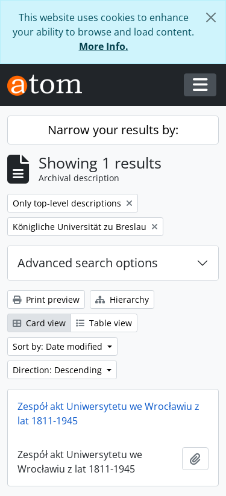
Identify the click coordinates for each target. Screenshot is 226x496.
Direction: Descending (58, 370)
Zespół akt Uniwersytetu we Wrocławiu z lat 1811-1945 (108, 413)
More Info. (103, 46)
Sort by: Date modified (59, 346)
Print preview (46, 299)
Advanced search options (87, 263)
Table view (104, 323)
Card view (39, 323)
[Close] (210, 17)
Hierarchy (122, 299)
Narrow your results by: (113, 130)
